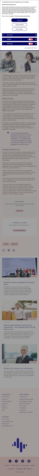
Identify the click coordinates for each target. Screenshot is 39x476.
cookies (11, 16)
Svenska (10, 4)
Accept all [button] (19, 20)
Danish (3, 4)
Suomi (14, 4)
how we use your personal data (23, 16)
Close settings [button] (19, 29)
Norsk (6, 4)
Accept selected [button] (20, 24)
